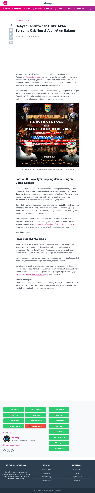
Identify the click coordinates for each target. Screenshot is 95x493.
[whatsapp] (11, 38)
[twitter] (11, 34)
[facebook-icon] (4, 450)
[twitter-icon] (8, 450)
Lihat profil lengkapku (12, 445)
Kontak (77, 473)
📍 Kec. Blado (58, 415)
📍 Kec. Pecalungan (59, 437)
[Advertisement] (47, 54)
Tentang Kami (77, 469)
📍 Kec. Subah (14, 420)
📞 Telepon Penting (35, 426)
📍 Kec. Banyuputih (35, 420)
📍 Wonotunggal (59, 448)
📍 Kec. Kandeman (35, 409)
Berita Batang (46, 477)
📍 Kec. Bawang (59, 432)
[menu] (5, 3)
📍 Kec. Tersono (58, 426)
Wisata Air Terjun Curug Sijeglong (30, 274)
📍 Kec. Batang (14, 409)
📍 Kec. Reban (59, 420)
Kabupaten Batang (34, 77)
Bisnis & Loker (46, 480)
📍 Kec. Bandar (59, 409)
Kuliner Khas (46, 473)
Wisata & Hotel (46, 469)
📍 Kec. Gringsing (14, 426)
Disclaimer (77, 480)
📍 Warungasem (58, 443)
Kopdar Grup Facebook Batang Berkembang (53, 224)
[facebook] (11, 30)
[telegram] (11, 42)
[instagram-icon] (12, 450)
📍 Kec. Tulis (14, 415)
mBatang (15, 438)
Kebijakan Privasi (76, 477)
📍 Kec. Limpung (35, 415)
